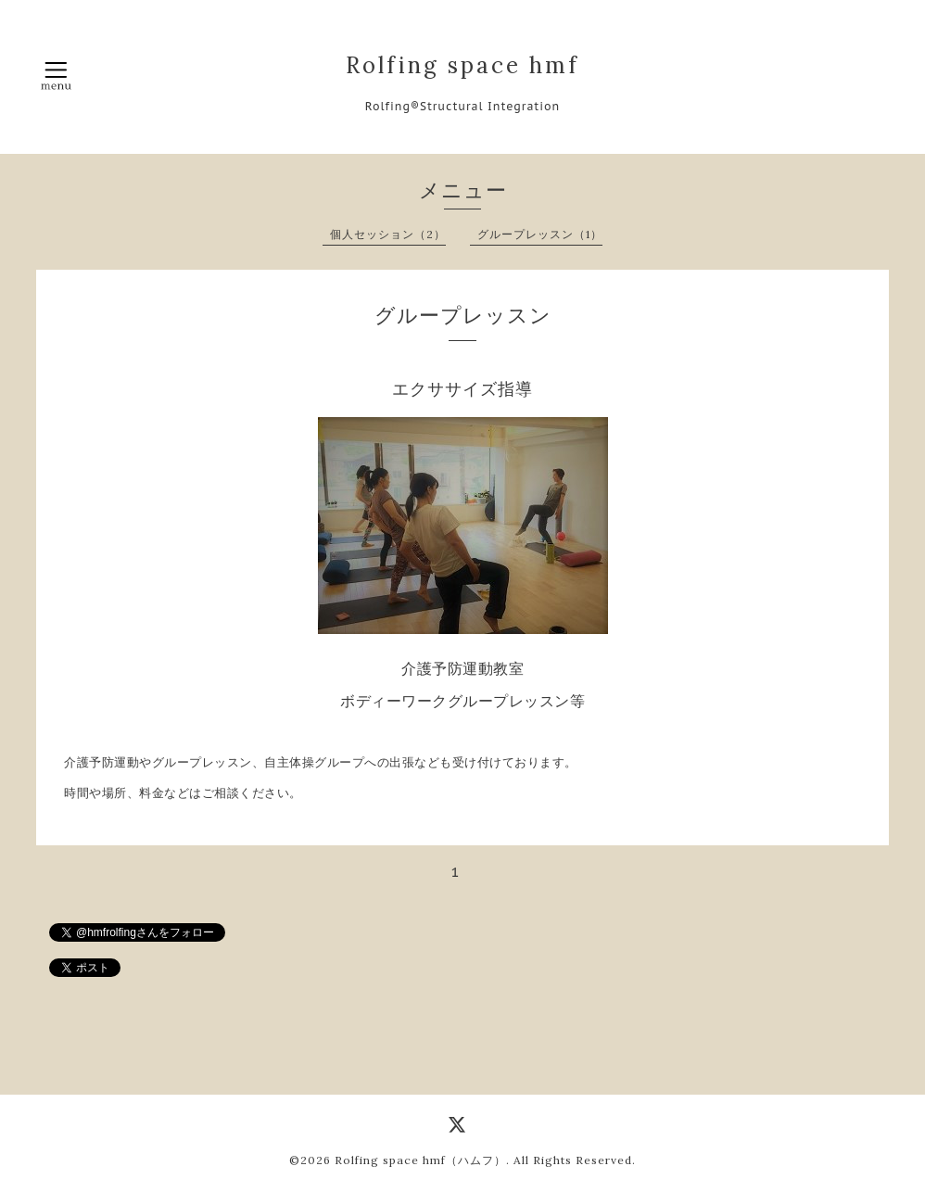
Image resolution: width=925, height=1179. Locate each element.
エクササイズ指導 (462, 388)
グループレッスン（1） (539, 234)
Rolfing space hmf (462, 65)
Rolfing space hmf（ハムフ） (420, 1160)
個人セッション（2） (388, 234)
